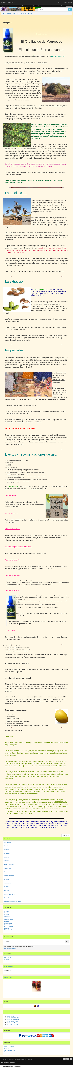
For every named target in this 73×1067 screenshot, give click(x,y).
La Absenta (7, 924)
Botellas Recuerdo (9, 875)
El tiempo (6, 959)
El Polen (6, 911)
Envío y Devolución (9, 1046)
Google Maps (7, 957)
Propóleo (6, 914)
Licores (6, 872)
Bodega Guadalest (8, 2)
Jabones (6, 857)
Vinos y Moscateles (9, 864)
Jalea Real (7, 846)
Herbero (6, 890)
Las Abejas (7, 916)
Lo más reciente (8, 977)
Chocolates (7, 879)
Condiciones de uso (9, 1050)
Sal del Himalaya (8, 923)
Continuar (66, 835)
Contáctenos (7, 1052)
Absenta (6, 860)
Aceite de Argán (8, 919)
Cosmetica (7, 853)
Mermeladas (7, 883)
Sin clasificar (7, 898)
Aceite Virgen (7, 868)
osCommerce (11, 1062)
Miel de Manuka (8, 930)
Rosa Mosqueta (8, 918)
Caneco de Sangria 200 (36, 994)
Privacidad (7, 1048)
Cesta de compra (8, 966)
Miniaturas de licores (9, 894)
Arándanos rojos (8, 926)
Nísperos (6, 886)
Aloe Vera (6, 921)
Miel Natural (7, 842)
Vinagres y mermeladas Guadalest (13, 901)
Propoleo (6, 849)
